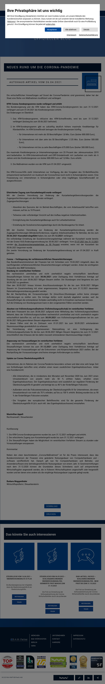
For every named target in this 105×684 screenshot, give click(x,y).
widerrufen (50, 24)
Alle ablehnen (70, 29)
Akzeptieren (52, 29)
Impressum (71, 35)
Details (86, 29)
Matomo (11, 21)
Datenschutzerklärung (88, 35)
